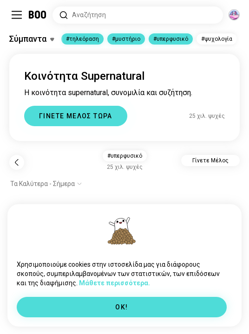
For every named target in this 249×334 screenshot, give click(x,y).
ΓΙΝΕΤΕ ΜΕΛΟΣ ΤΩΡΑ (75, 116)
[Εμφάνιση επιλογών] (46, 183)
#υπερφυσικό (170, 39)
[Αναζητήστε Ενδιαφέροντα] (137, 15)
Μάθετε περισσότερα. (114, 283)
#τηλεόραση (82, 39)
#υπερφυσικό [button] (124, 156)
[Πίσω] (16, 162)
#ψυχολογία (216, 39)
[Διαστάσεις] (234, 14)
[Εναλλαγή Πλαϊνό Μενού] (16, 14)
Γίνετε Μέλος (210, 160)
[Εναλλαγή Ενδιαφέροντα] (31, 38)
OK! (121, 307)
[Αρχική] (38, 14)
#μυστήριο (126, 39)
